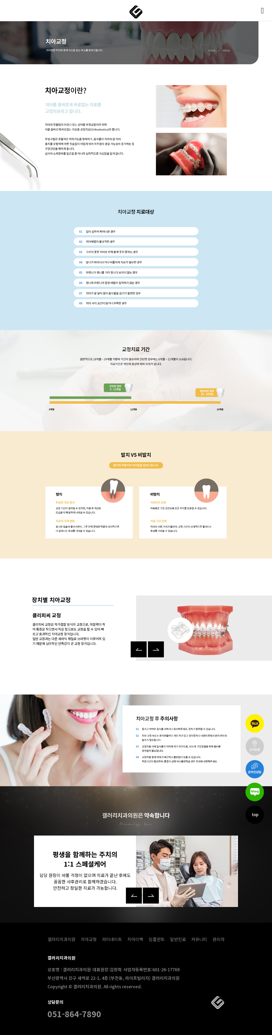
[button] (139, 642)
